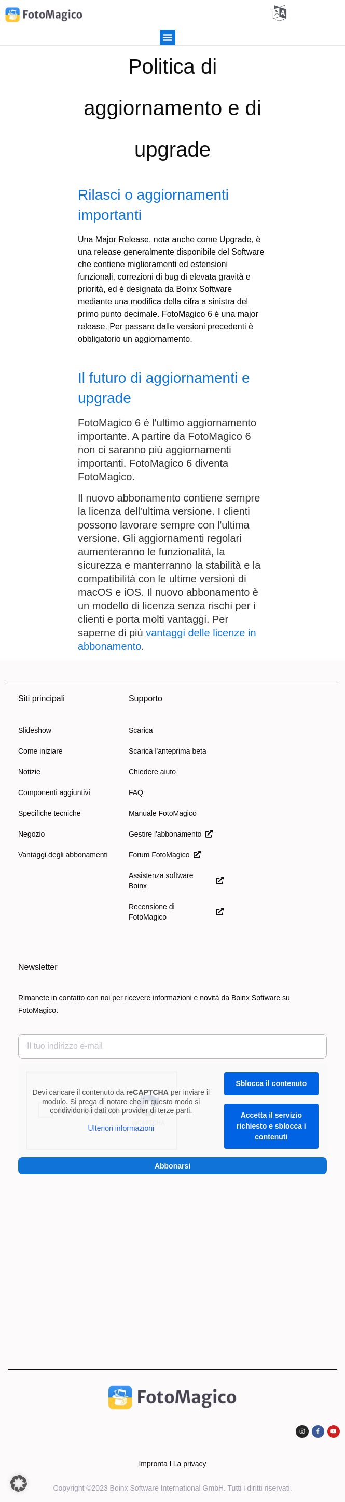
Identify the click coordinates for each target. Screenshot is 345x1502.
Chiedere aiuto (152, 772)
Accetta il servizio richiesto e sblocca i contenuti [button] (271, 1126)
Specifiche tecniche (49, 813)
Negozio (31, 834)
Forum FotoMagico (165, 855)
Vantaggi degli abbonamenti (63, 855)
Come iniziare (40, 751)
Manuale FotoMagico (163, 813)
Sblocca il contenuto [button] (271, 1083)
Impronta (153, 1463)
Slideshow (34, 730)
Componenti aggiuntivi (54, 792)
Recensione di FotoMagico (176, 911)
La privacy (189, 1463)
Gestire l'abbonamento (171, 834)
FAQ (136, 792)
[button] (167, 37)
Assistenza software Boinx (176, 880)
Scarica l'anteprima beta (167, 751)
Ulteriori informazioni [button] (121, 1128)
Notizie (29, 772)
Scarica (141, 730)
